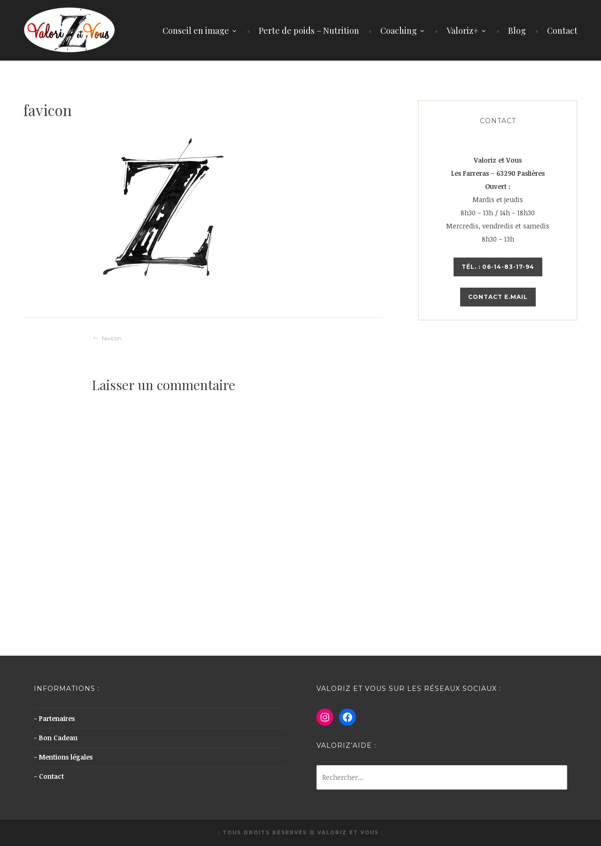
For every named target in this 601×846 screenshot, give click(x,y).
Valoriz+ (462, 30)
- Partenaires (54, 718)
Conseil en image (195, 30)
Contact (562, 30)
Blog (517, 30)
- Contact (49, 776)
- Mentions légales (63, 756)
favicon (112, 338)
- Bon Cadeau (55, 737)
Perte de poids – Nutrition (309, 30)
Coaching (398, 30)
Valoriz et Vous (348, 833)
